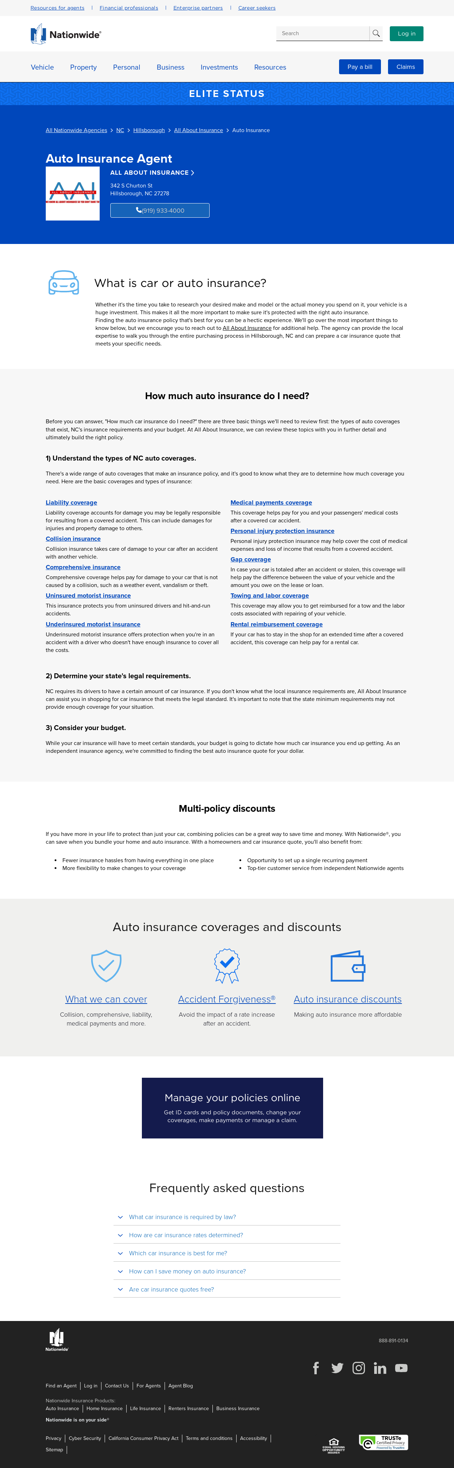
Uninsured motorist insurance (88, 595)
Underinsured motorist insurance (93, 624)
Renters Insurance (188, 1409)
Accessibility (253, 1438)
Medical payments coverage (271, 502)
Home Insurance (105, 1409)
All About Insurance (247, 328)
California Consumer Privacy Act (143, 1438)
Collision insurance (73, 539)
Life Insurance (145, 1409)
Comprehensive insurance (83, 567)
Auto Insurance (62, 1409)
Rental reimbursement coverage (277, 624)
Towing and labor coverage (270, 595)
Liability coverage (71, 502)
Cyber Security (85, 1438)
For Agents (149, 1386)
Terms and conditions (209, 1438)
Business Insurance (238, 1409)
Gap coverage (251, 559)
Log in (407, 34)
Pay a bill (360, 67)
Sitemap (54, 1450)
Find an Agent (61, 1386)
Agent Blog (180, 1386)
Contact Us (117, 1386)
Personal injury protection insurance (282, 531)
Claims (406, 67)
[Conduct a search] (322, 33)
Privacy (53, 1438)
